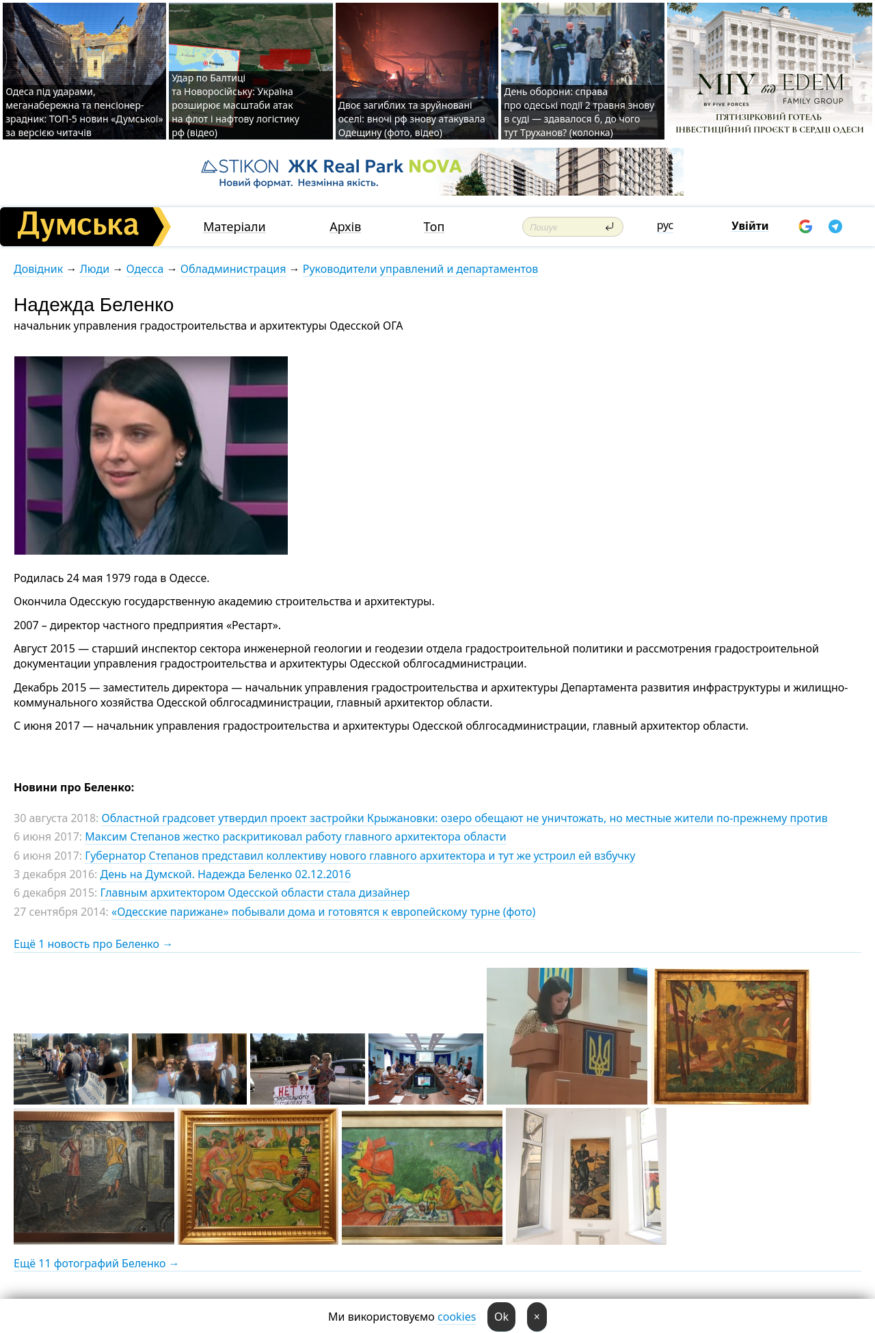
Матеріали (234, 226)
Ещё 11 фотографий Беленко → (97, 1263)
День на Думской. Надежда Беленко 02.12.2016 (225, 874)
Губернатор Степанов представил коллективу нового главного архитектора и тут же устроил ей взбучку (360, 855)
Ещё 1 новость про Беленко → (93, 943)
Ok (501, 1316)
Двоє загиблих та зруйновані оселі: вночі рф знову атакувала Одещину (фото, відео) (411, 118)
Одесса (144, 268)
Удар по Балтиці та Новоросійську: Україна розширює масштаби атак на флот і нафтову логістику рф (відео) (235, 105)
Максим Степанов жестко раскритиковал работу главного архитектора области (295, 836)
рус (665, 225)
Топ (434, 226)
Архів (345, 226)
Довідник (38, 268)
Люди (94, 268)
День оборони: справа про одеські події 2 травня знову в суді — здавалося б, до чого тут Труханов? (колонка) (579, 112)
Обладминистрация (233, 268)
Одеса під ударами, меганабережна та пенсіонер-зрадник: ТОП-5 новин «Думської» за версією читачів (84, 112)
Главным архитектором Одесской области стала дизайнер (255, 892)
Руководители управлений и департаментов (421, 268)
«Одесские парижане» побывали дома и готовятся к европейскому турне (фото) (323, 911)
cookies (457, 1316)
